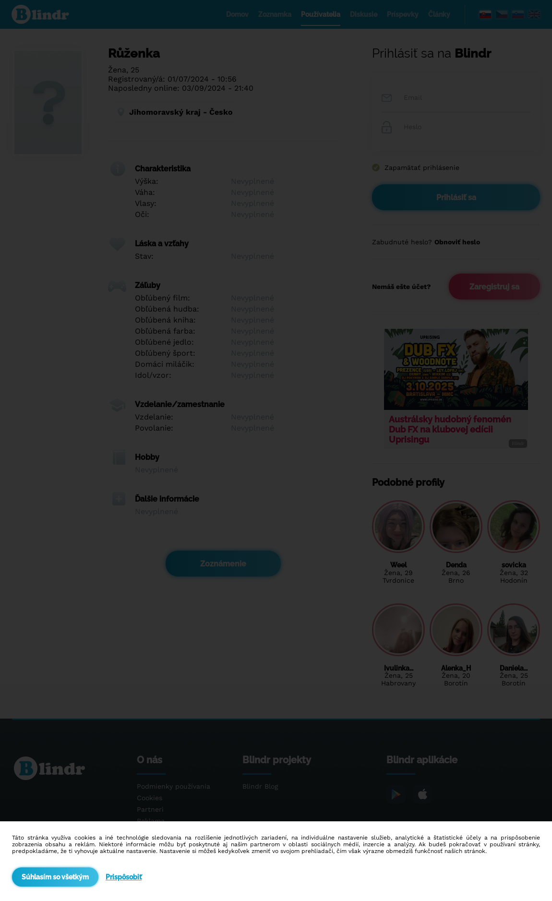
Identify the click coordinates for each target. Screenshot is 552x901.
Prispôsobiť (124, 877)
